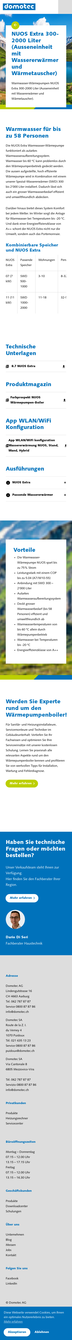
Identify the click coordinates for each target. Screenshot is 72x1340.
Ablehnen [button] (42, 1332)
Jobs (8, 1250)
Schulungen (13, 1211)
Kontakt (11, 1255)
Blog (9, 1239)
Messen (11, 1245)
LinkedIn (11, 1283)
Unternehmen (15, 1234)
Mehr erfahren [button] (13, 1321)
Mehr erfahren (21, 783)
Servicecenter (14, 1123)
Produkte (12, 1113)
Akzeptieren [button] (17, 1332)
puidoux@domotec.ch (20, 1051)
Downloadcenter (17, 1206)
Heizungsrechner (17, 1118)
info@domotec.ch (17, 1012)
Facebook (12, 1278)
